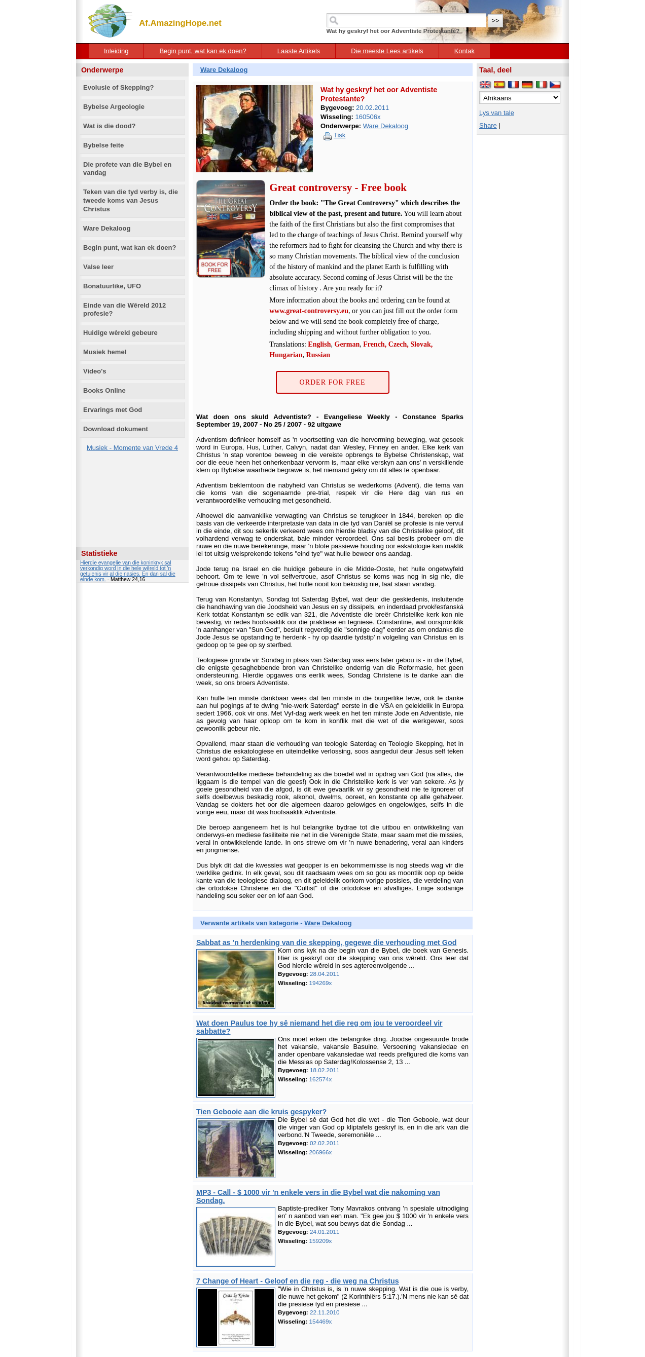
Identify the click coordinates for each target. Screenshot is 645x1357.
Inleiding (116, 51)
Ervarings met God (112, 409)
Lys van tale (496, 113)
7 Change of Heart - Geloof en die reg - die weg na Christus (297, 1281)
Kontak (464, 51)
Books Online (104, 390)
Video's (94, 371)
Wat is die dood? (109, 126)
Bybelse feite (103, 145)
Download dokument (115, 429)
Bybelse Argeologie (114, 106)
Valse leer (98, 267)
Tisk (339, 135)
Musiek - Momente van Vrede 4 (132, 447)
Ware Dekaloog (106, 228)
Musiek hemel (104, 352)
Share (488, 125)
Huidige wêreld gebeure (120, 332)
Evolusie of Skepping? (118, 87)
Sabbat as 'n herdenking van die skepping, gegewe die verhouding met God (326, 942)
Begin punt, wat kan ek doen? (202, 51)
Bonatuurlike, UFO (112, 286)
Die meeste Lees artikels (387, 51)
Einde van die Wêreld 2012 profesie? (124, 309)
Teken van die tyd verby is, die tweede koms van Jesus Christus (130, 200)
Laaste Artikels (298, 51)
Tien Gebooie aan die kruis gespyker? (261, 1112)
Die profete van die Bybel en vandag (127, 169)
